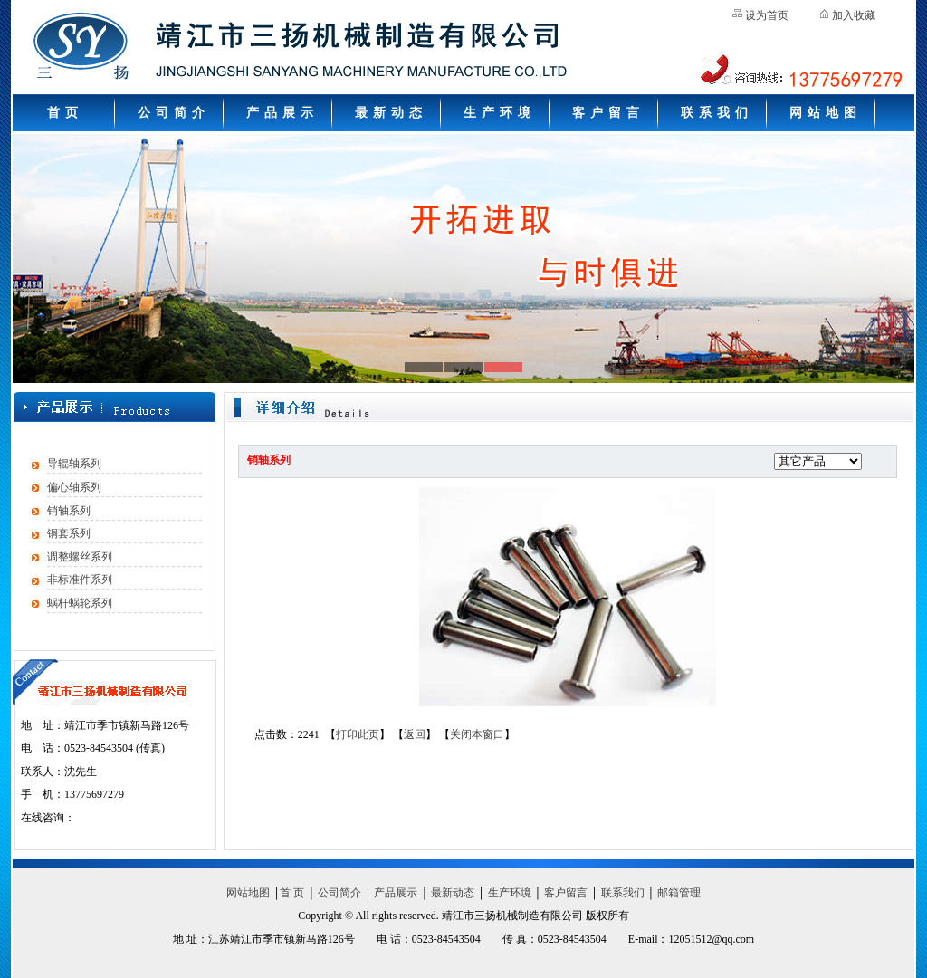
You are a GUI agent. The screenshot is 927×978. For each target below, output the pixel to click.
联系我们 (717, 113)
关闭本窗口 (477, 734)
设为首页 (766, 15)
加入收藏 (853, 15)
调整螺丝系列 (79, 557)
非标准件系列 (79, 579)
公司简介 (174, 113)
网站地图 (825, 113)
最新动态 (391, 113)
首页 (65, 113)
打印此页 (357, 734)
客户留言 (608, 113)
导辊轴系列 (74, 463)
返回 (414, 734)
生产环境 (500, 113)
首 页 (292, 893)
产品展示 (282, 113)
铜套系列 (69, 533)
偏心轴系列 (74, 487)
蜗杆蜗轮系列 (79, 603)
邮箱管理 (679, 893)
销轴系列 (69, 510)
